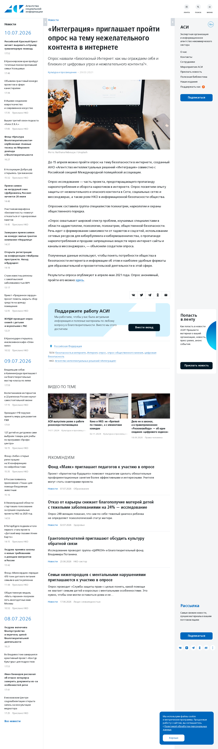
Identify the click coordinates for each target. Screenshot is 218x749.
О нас (183, 51)
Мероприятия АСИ (191, 66)
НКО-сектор (80, 561)
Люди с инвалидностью (87, 601)
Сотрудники (187, 61)
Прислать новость (191, 71)
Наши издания (188, 81)
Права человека (153, 437)
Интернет (92, 352)
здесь (80, 280)
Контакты (186, 56)
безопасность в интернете (70, 352)
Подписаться (196, 97)
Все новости (12, 721)
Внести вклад (144, 327)
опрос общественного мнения (125, 352)
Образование (81, 488)
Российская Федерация (68, 346)
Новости (53, 19)
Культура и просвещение (62, 72)
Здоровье (79, 525)
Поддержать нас (190, 86)
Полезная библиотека (193, 76)
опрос (102, 352)
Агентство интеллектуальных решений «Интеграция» (85, 360)
